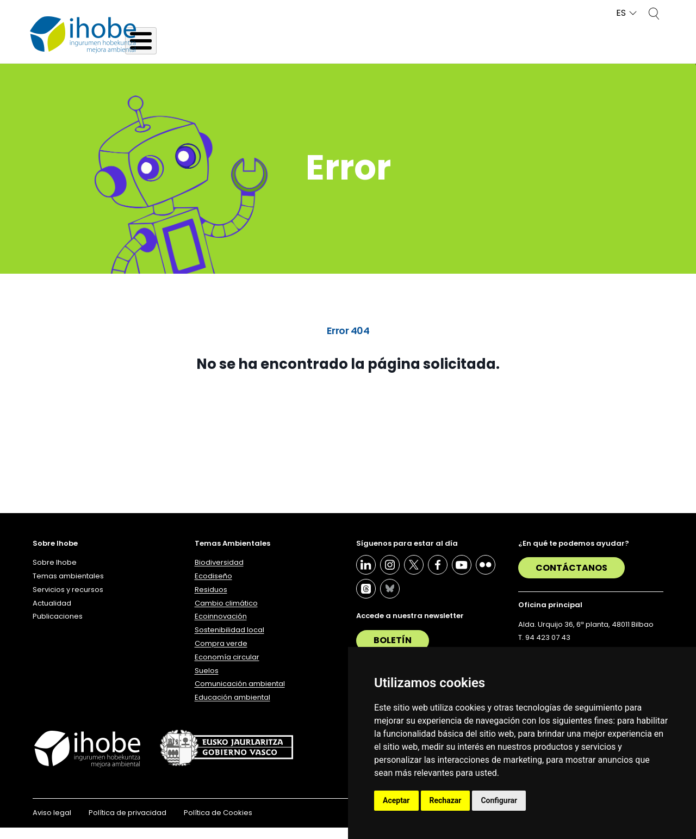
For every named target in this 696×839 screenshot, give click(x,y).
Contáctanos (571, 579)
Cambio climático (226, 614)
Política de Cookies (218, 824)
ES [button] (621, 13)
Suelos (207, 681)
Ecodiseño (213, 587)
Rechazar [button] (446, 800)
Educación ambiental (232, 709)
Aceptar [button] (396, 800)
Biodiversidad (219, 574)
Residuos (211, 601)
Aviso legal (52, 824)
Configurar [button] (499, 800)
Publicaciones (634, 50)
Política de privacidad (127, 824)
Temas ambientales (324, 50)
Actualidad (546, 50)
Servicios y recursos (445, 50)
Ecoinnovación (221, 627)
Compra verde (221, 655)
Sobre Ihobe (220, 50)
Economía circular (227, 668)
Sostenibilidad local (229, 641)
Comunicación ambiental (240, 695)
